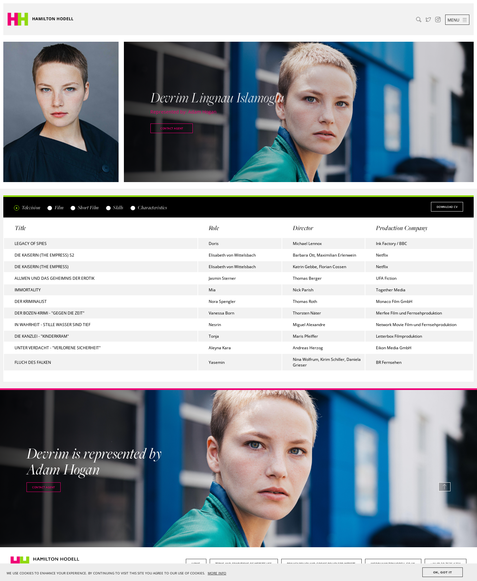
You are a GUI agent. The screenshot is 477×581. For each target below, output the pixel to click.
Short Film (84, 207)
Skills (114, 207)
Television (27, 207)
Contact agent (171, 128)
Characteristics (148, 207)
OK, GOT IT (442, 572)
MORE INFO (217, 573)
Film (55, 207)
